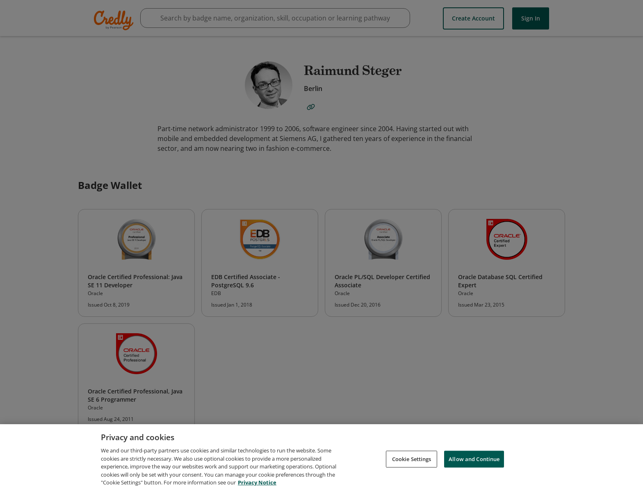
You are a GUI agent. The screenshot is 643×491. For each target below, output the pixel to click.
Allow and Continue (474, 460)
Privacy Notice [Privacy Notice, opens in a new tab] (257, 484)
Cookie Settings (411, 460)
